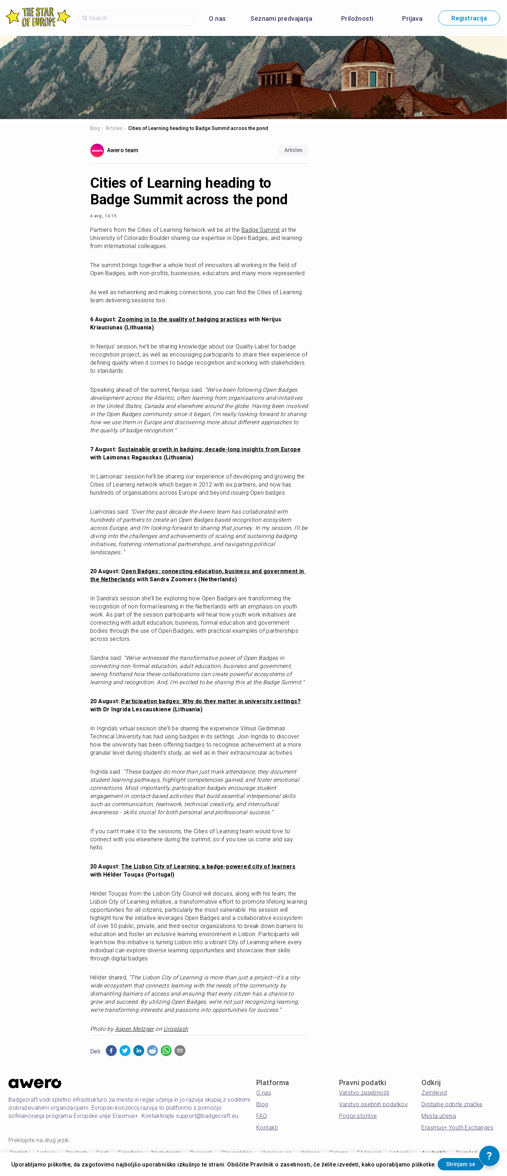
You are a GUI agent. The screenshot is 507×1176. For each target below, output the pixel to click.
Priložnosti (357, 18)
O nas (217, 18)
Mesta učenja (438, 1116)
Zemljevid (434, 1092)
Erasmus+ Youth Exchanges (457, 1127)
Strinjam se (40, 1163)
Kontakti (267, 1127)
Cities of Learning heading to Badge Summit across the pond (198, 128)
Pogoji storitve (358, 1116)
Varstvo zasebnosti (364, 1092)
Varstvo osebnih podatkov (373, 1104)
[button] (111, 1050)
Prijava (412, 18)
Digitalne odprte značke (451, 1104)
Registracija (469, 18)
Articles (114, 128)
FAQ (261, 1116)
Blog (95, 128)
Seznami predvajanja (281, 18)
